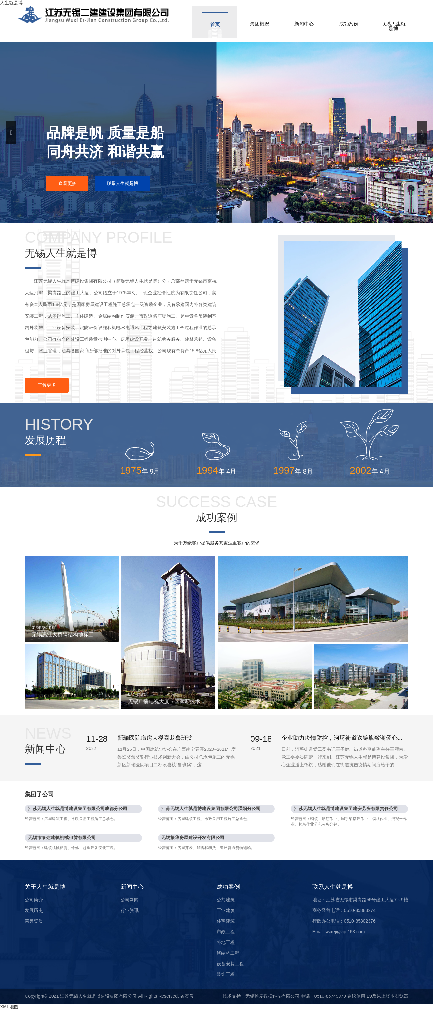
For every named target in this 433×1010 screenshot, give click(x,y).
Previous (11, 132)
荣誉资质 (34, 921)
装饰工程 (226, 974)
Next (422, 132)
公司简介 (34, 899)
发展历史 (34, 910)
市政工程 (226, 931)
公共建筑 (226, 899)
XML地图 (9, 1006)
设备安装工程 (230, 963)
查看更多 (67, 183)
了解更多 (47, 384)
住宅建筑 (226, 921)
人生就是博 (11, 2)
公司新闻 (130, 899)
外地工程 (226, 942)
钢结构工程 (228, 953)
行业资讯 (130, 910)
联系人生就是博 (122, 183)
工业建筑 (226, 910)
